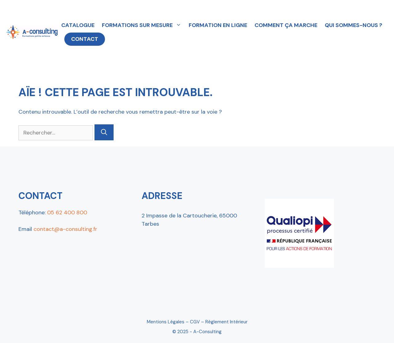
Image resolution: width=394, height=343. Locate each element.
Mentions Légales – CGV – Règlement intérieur (197, 322)
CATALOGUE (77, 25)
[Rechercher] (104, 132)
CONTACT (84, 39)
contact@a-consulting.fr (65, 229)
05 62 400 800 (67, 212)
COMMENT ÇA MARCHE (286, 25)
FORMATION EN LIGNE (218, 25)
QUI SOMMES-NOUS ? (353, 25)
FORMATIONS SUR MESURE (143, 25)
